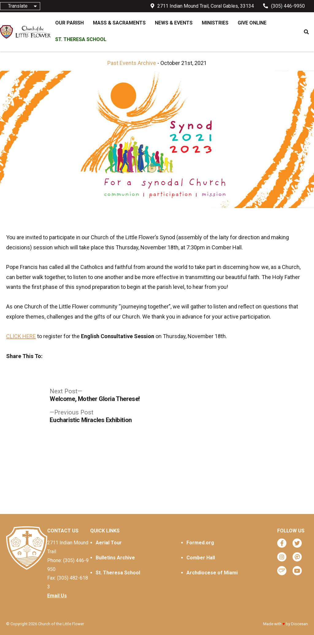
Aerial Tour (109, 543)
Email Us (57, 596)
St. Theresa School (118, 573)
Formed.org (200, 543)
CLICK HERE (21, 336)
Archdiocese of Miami (212, 573)
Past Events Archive (131, 63)
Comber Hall (200, 558)
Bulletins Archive (115, 558)
